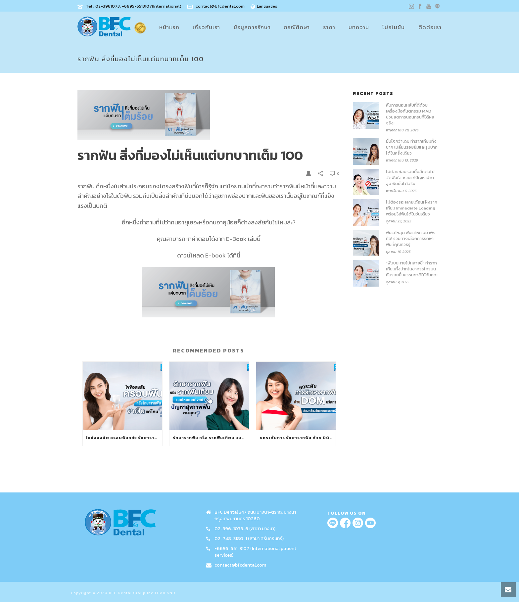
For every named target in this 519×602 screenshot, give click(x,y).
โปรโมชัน (393, 27)
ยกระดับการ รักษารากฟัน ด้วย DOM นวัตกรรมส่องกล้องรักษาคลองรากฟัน (298, 438)
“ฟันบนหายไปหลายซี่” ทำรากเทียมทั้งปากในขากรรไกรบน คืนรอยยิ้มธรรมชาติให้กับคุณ (412, 269)
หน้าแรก (169, 27)
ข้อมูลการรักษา (252, 27)
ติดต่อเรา (430, 27)
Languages (264, 6)
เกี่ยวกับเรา (206, 27)
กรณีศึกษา (297, 27)
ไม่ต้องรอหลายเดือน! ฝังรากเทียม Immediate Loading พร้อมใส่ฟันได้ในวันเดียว (411, 208)
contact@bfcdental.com (220, 6)
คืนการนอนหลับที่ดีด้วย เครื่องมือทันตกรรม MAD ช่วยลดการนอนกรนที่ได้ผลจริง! (410, 114)
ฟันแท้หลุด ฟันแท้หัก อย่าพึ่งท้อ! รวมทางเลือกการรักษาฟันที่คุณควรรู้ (411, 239)
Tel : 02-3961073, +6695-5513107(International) (133, 6)
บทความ (359, 27)
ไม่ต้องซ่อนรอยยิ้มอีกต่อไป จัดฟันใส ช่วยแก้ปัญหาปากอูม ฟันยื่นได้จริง (410, 178)
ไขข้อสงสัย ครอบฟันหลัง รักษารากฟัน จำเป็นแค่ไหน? (124, 438)
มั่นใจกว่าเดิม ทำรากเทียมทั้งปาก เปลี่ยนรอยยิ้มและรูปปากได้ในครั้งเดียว (412, 147)
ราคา (329, 27)
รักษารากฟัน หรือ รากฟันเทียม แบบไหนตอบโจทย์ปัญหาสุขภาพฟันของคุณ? (211, 438)
